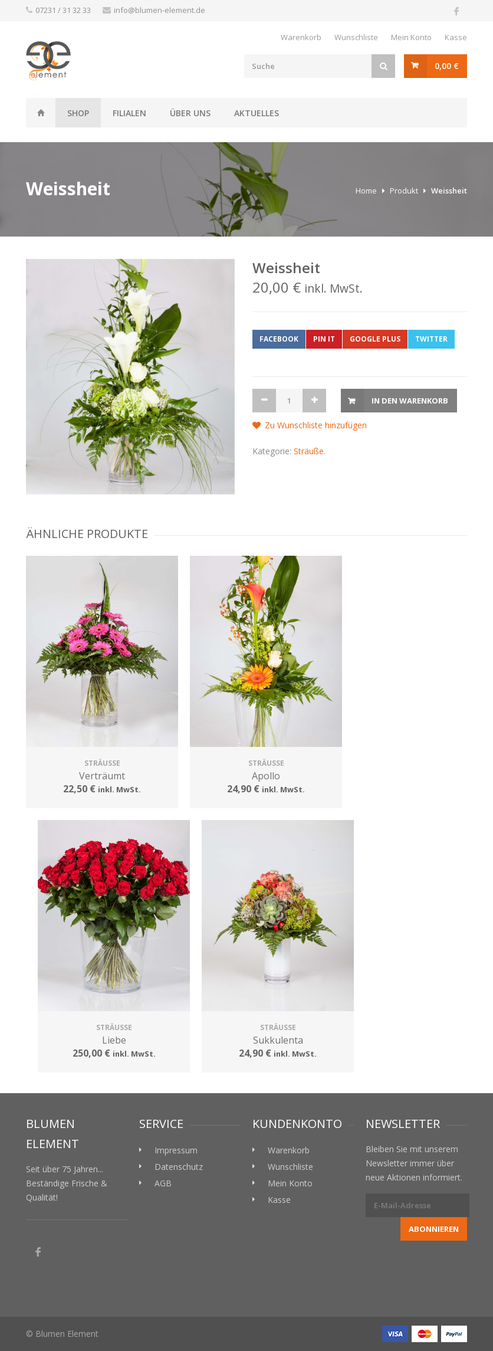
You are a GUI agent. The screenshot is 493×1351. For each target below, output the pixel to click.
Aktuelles (256, 113)
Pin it (324, 339)
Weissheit (40, 112)
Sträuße (309, 451)
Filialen (129, 113)
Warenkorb (301, 37)
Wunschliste (356, 37)
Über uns (190, 113)
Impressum (176, 1150)
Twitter (431, 339)
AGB (163, 1183)
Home (366, 190)
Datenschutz (179, 1166)
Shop (78, 113)
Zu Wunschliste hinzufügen (316, 425)
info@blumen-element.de (159, 10)
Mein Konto (411, 37)
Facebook (278, 339)
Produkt (404, 190)
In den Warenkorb (410, 400)
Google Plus (375, 339)
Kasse (456, 37)
